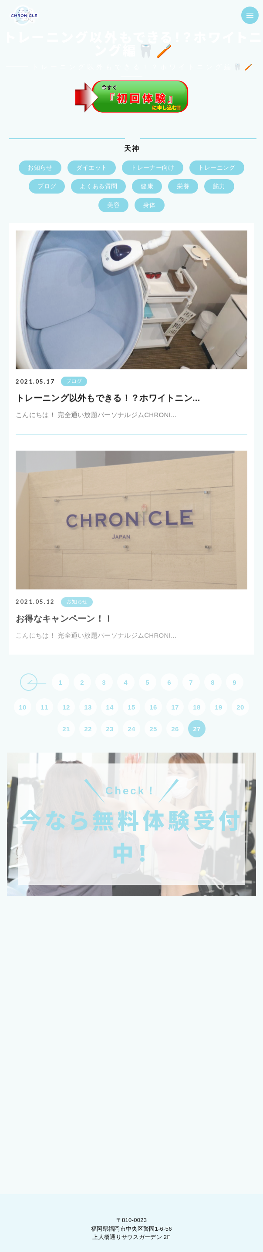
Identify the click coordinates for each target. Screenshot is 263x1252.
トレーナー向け (152, 167)
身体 (149, 205)
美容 (113, 205)
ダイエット (92, 167)
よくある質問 (98, 186)
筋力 (219, 186)
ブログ (46, 186)
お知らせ (39, 167)
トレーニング (217, 167)
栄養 (183, 186)
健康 (147, 186)
